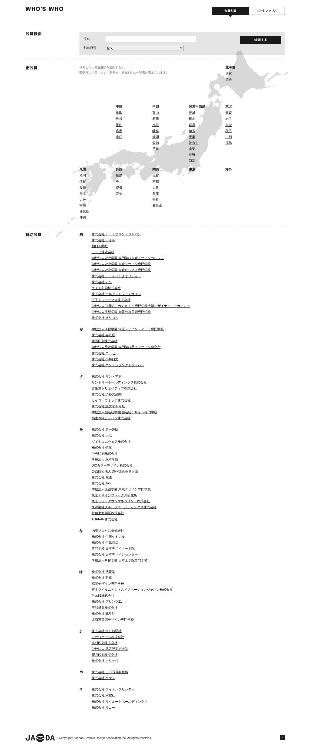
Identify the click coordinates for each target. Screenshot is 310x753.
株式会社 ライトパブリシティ (113, 689)
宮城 (228, 125)
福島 (228, 143)
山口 (119, 137)
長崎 (82, 188)
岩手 (228, 119)
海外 (228, 169)
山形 (228, 137)
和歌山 (157, 205)
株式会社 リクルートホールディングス (120, 702)
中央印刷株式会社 (105, 453)
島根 (119, 119)
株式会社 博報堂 (103, 572)
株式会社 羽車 (102, 578)
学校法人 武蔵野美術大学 (110, 649)
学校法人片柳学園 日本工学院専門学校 (120, 560)
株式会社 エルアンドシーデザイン (116, 294)
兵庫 (155, 194)
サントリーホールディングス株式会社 (119, 382)
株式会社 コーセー (105, 353)
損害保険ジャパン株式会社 (111, 418)
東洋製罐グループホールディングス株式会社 (124, 507)
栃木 (192, 119)
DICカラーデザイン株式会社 (112, 465)
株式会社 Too (101, 483)
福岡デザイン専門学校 (108, 584)
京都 (155, 181)
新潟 (192, 161)
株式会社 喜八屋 (103, 335)
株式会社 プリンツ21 (107, 601)
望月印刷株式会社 (105, 655)
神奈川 (194, 143)
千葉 (192, 137)
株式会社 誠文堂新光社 (108, 406)
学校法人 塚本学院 (105, 459)
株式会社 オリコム (105, 318)
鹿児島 (84, 211)
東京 (192, 169)
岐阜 (155, 131)
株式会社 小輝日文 (105, 359)
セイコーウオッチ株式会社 (111, 400)
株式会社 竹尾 (102, 448)
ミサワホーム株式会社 (108, 637)
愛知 (155, 143)
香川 (119, 181)
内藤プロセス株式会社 (108, 531)
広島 (119, 131)
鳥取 (119, 113)
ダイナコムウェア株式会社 (111, 442)
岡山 (119, 125)
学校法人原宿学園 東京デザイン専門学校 (121, 489)
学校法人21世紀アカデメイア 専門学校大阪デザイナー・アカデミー (141, 306)
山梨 (192, 149)
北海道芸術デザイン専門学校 (113, 620)
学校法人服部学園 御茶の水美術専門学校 (121, 312)
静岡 (155, 137)
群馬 (192, 125)
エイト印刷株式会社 (106, 288)
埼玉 (192, 131)
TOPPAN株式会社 (105, 519)
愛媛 (119, 188)
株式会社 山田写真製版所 (110, 672)
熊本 (82, 194)
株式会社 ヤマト (103, 678)
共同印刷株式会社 (105, 341)
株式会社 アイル (103, 240)
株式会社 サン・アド (107, 376)
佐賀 (82, 181)
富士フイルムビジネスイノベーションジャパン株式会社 (132, 590)
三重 (155, 149)
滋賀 (155, 175)
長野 (192, 155)
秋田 (228, 131)
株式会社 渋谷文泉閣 (107, 394)
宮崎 (82, 205)
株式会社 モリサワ (105, 661)
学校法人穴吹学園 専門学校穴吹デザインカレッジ (128, 258)
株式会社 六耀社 (103, 695)
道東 (228, 73)
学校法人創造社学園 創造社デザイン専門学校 (124, 412)
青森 (228, 113)
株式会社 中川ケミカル (108, 537)
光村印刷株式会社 (105, 643)
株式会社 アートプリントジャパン (116, 234)
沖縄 (82, 217)
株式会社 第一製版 (105, 429)
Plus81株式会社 (103, 595)
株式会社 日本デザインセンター (115, 554)
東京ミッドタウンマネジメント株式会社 (121, 501)
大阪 (155, 188)
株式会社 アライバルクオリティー (116, 276)
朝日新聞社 (100, 246)
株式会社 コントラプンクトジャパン (118, 365)
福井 (155, 125)
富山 (155, 113)
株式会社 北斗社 (103, 614)
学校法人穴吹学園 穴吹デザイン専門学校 (121, 264)
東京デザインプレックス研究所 (114, 495)
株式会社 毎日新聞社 (107, 631)
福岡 (82, 175)
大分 (82, 200)
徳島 (119, 175)
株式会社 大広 (102, 435)
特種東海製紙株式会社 (108, 513)
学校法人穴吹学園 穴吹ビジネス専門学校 (121, 270)
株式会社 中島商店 (105, 542)
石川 (155, 119)
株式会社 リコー (103, 707)
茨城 (192, 113)
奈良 (155, 200)
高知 (119, 194)
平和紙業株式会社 (105, 608)
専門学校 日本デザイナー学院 (113, 548)
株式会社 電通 (102, 477)
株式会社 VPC (102, 282)
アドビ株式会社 (103, 252)
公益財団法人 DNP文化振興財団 (115, 471)
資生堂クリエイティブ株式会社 (114, 388)
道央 (228, 79)
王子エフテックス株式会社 (111, 300)
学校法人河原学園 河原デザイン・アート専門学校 (128, 329)
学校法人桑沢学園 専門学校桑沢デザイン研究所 (126, 347)
